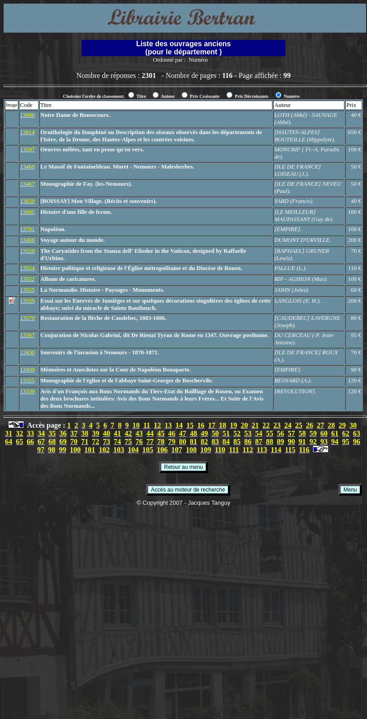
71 (84, 441)
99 (62, 450)
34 (41, 433)
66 (30, 441)
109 (205, 450)
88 (269, 441)
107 (176, 450)
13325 (27, 380)
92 (313, 441)
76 (139, 441)
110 (220, 450)
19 (233, 425)
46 (171, 433)
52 (237, 433)
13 (168, 425)
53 (247, 433)
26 (309, 425)
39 (95, 433)
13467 (27, 183)
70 (73, 441)
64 (8, 441)
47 (182, 433)
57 (291, 433)
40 (106, 433)
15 (189, 425)
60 (324, 433)
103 (118, 450)
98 (51, 450)
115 (290, 450)
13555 (27, 289)
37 (73, 433)
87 (258, 441)
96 (356, 441)
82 (204, 441)
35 (52, 433)
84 (226, 441)
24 (287, 425)
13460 (27, 166)
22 (266, 425)
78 (160, 441)
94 (334, 441)
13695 (27, 211)
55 (269, 433)
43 (139, 433)
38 (84, 433)
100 (75, 450)
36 (63, 433)
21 (255, 425)
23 (276, 425)
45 (160, 433)
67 (41, 441)
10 (136, 425)
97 (40, 450)
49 (204, 433)
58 (302, 433)
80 (182, 441)
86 (247, 441)
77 (150, 441)
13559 (27, 300)
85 (237, 441)
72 (95, 441)
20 (244, 425)
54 (258, 433)
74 (117, 441)
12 (157, 425)
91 (302, 441)
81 (193, 441)
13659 (27, 201)
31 (8, 433)
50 (215, 433)
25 (298, 425)
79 (171, 441)
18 (222, 425)
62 (345, 433)
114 (276, 450)
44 (150, 433)
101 (89, 450)
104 (133, 450)
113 (261, 450)
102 (104, 450)
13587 (27, 335)
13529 (27, 250)
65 (19, 441)
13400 (27, 239)
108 (191, 450)
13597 (27, 149)
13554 (27, 268)
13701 (27, 229)
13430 (27, 352)
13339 (27, 391)
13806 (27, 114)
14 (179, 425)
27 (320, 425)
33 (30, 433)
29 (342, 425)
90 (291, 441)
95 (345, 441)
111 (234, 450)
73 (106, 441)
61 (334, 433)
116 (304, 450)
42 (128, 433)
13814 (27, 132)
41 (117, 433)
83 (215, 441)
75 (128, 441)
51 (226, 433)
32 (19, 433)
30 (353, 425)
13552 (27, 278)
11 (146, 425)
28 (331, 425)
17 (211, 425)
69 (63, 441)
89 (280, 441)
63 (356, 433)
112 (247, 450)
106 (162, 450)
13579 (27, 317)
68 (52, 441)
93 (324, 441)
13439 (27, 369)
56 (280, 433)
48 (193, 433)
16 (200, 425)
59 (313, 433)
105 (147, 450)
